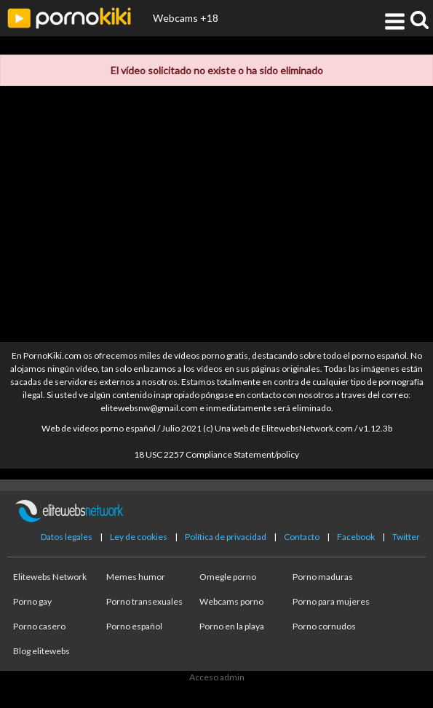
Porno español (134, 626)
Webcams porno (231, 601)
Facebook (356, 536)
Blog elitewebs (41, 650)
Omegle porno (227, 576)
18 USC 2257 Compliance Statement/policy (216, 454)
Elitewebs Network (50, 576)
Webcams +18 (185, 18)
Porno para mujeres (331, 601)
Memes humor (135, 576)
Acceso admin (217, 677)
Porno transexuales (144, 601)
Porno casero (39, 626)
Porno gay (32, 601)
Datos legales (66, 536)
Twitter (406, 536)
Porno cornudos (324, 626)
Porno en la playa (231, 626)
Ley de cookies (138, 536)
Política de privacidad (225, 536)
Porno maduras (323, 576)
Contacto (301, 536)
